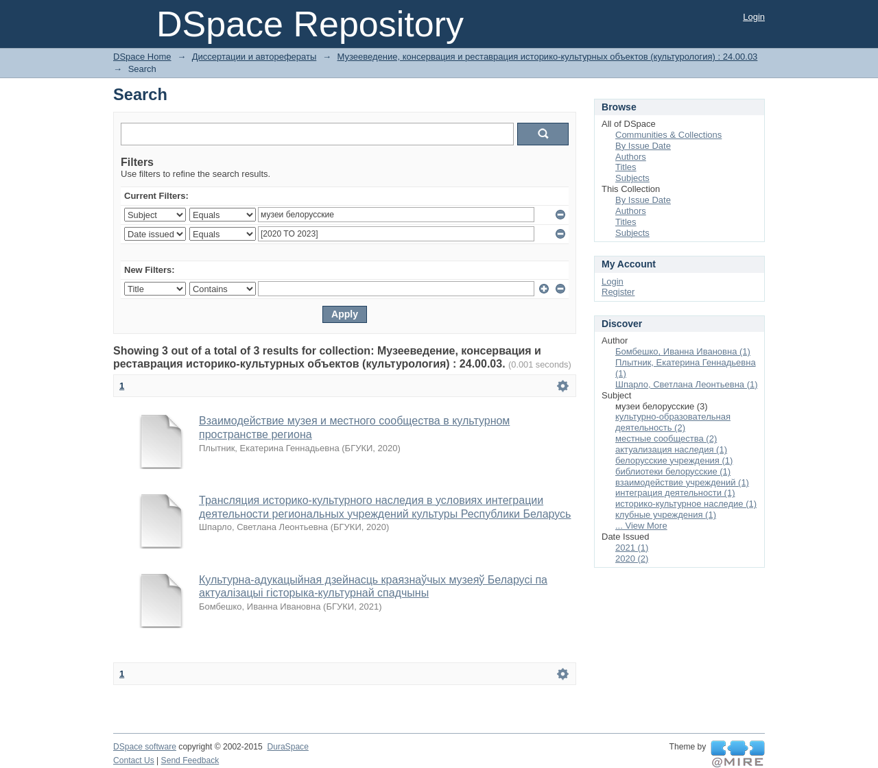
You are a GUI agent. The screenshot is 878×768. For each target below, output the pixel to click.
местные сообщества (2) (666, 438)
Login (754, 17)
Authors (630, 157)
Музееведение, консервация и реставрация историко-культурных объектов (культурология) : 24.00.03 (547, 56)
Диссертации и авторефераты (254, 56)
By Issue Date (643, 146)
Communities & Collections (668, 135)
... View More (641, 525)
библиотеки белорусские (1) (673, 471)
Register (618, 292)
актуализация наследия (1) (671, 449)
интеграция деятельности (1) (675, 493)
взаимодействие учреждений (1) (682, 482)
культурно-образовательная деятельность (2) (673, 422)
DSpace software (144, 747)
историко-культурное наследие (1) (686, 504)
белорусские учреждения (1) (674, 460)
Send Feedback (190, 760)
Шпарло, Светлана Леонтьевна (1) (686, 384)
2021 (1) (631, 547)
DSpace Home (142, 56)
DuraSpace (287, 747)
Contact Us (133, 760)
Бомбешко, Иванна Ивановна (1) (682, 351)
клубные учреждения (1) (665, 514)
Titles (626, 167)
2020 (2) (631, 558)
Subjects (632, 178)
